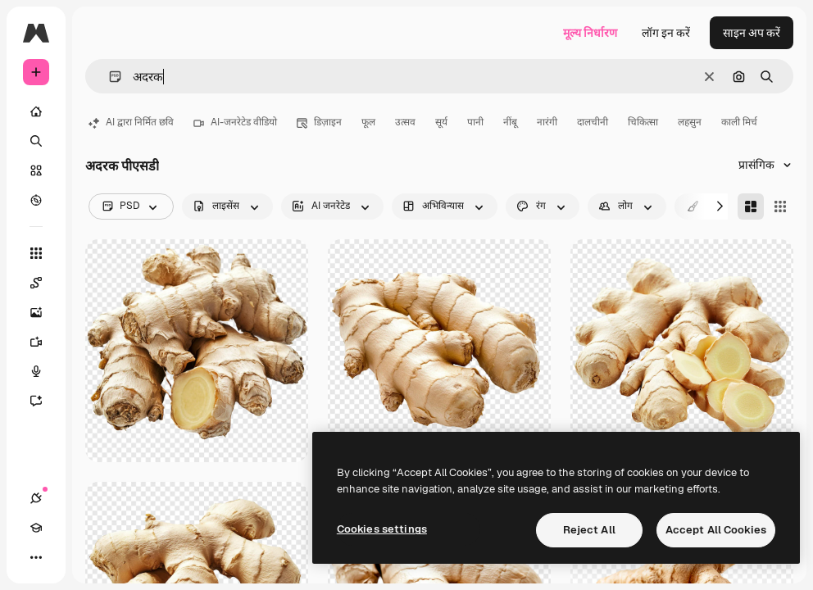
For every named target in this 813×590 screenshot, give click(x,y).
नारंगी (547, 122)
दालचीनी (592, 122)
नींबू (510, 122)
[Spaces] (44, 283)
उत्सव (405, 122)
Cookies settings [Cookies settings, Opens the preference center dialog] (382, 529)
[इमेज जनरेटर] (44, 312)
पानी (475, 122)
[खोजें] (36, 141)
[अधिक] (36, 557)
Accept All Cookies (715, 530)
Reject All (589, 530)
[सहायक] (44, 401)
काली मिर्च (739, 122)
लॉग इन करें (666, 32)
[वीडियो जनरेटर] (44, 342)
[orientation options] (444, 206)
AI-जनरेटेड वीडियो (235, 122)
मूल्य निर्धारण (590, 32)
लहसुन (690, 122)
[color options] (542, 206)
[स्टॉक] (36, 170)
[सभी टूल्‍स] (36, 253)
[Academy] (36, 528)
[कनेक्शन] (36, 498)
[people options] (627, 206)
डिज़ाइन (319, 122)
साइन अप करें (751, 32)
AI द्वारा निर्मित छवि (131, 122)
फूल (368, 122)
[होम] (36, 111)
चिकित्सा (643, 122)
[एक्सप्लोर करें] (36, 200)
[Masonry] (751, 206)
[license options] (227, 206)
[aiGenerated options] (332, 206)
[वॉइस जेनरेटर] (44, 371)
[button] (108, 76)
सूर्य (441, 122)
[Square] (780, 206)
